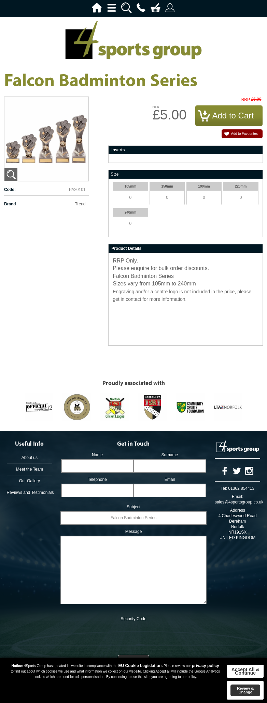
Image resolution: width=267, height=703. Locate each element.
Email (170, 479)
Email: (237, 496)
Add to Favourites (244, 134)
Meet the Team (29, 469)
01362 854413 (241, 488)
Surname (169, 454)
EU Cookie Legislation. (140, 665)
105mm (130, 186)
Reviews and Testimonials (30, 492)
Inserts (118, 150)
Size (114, 174)
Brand (10, 204)
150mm (167, 186)
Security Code (133, 618)
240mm (130, 212)
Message (133, 531)
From (155, 106)
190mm (204, 186)
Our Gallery (29, 480)
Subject (133, 506)
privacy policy (205, 665)
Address (237, 510)
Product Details (126, 248)
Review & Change (245, 690)
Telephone (97, 479)
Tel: (224, 488)
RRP (245, 100)
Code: (10, 189)
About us (30, 457)
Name (97, 454)
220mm (241, 186)
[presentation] (133, 635)
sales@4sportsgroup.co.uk (239, 502)
